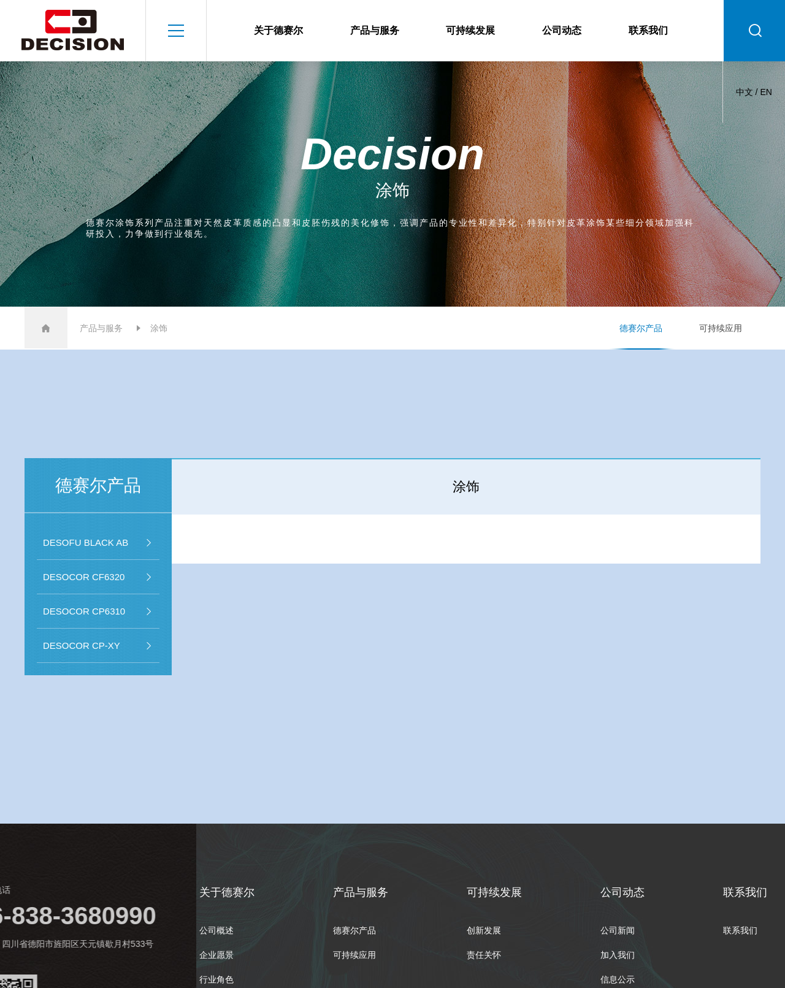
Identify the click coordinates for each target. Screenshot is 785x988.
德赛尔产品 (640, 328)
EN (766, 92)
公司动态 (561, 30)
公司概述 (216, 930)
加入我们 (617, 955)
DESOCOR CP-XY (98, 646)
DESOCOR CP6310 (98, 611)
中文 (744, 92)
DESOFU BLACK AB (98, 543)
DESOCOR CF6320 (98, 577)
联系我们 (648, 30)
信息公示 (617, 979)
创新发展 (484, 930)
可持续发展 (470, 30)
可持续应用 (720, 328)
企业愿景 (216, 955)
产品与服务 (374, 30)
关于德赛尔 (278, 30)
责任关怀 (484, 955)
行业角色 (216, 979)
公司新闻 (617, 930)
